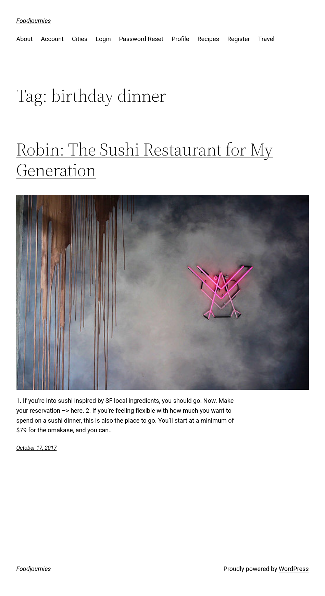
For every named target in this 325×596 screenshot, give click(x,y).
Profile (180, 38)
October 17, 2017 (36, 448)
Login (103, 38)
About (24, 38)
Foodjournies (33, 20)
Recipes (208, 38)
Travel (266, 38)
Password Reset (141, 38)
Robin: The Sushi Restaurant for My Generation (144, 159)
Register (238, 38)
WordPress (294, 568)
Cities (79, 38)
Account (52, 38)
